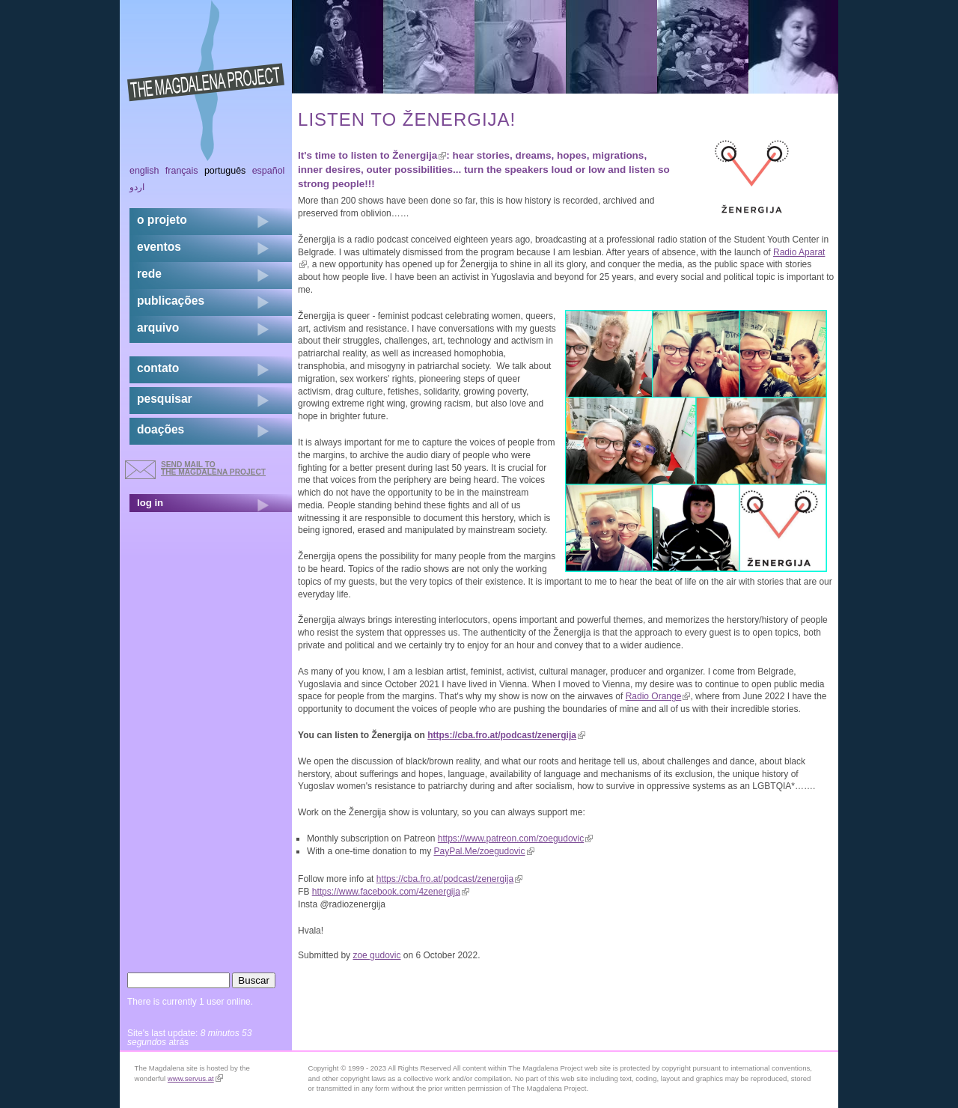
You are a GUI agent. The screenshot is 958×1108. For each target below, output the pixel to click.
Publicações (170, 300)
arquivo (158, 327)
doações (160, 429)
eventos (159, 246)
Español (268, 170)
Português (224, 170)
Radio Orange (658, 696)
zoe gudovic (376, 955)
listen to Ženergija (399, 155)
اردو (136, 187)
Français (181, 170)
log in (150, 502)
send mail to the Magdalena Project (213, 468)
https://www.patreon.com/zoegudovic (515, 838)
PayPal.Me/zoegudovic (483, 851)
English (144, 170)
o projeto (162, 219)
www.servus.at (195, 1078)
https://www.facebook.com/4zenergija (390, 891)
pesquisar (164, 398)
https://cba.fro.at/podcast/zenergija (506, 735)
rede (149, 273)
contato (158, 368)
